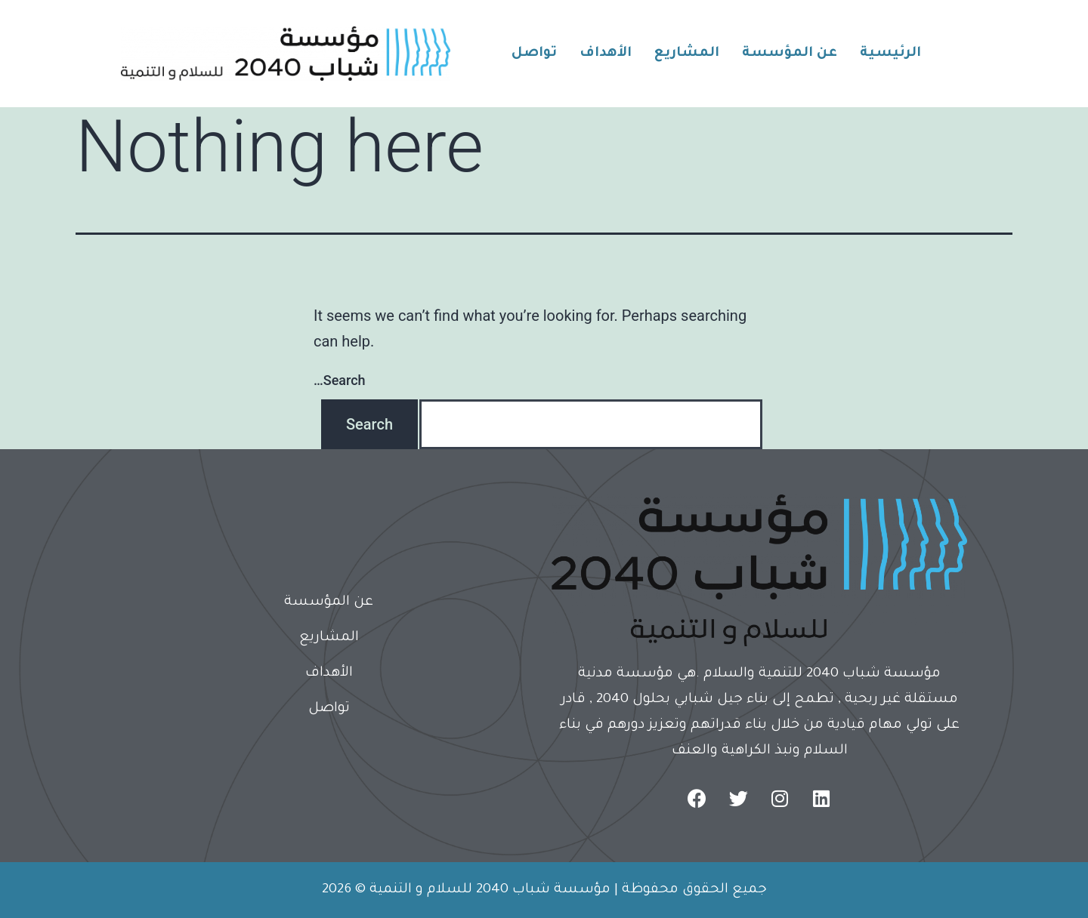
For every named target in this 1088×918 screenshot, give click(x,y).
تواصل (534, 53)
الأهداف (606, 53)
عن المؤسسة (789, 53)
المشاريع (686, 53)
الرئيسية (890, 53)
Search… (340, 380)
